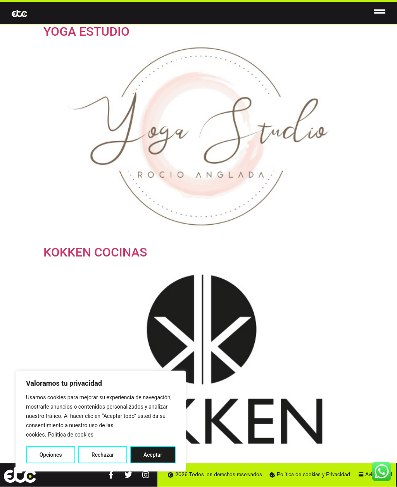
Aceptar (152, 455)
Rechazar (102, 455)
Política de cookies (70, 435)
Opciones (50, 455)
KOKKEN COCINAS (95, 252)
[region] (101, 421)
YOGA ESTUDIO (86, 31)
